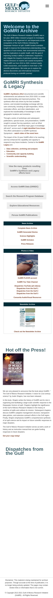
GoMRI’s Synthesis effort (14, 94)
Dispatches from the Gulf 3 (27, 294)
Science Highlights (27, 236)
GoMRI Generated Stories (27, 232)
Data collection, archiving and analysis (22, 149)
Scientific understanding (16, 156)
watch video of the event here (26, 133)
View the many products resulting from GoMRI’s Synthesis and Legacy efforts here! (24, 169)
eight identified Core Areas (34, 128)
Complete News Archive (27, 228)
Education (11, 151)
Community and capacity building (20, 154)
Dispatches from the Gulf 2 (27, 291)
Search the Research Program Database (24, 196)
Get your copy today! (11, 436)
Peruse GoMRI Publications (25, 215)
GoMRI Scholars (27, 240)
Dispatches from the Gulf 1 (27, 288)
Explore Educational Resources (24, 205)
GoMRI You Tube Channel (27, 282)
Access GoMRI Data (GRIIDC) (24, 186)
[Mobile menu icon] (47, 6)
